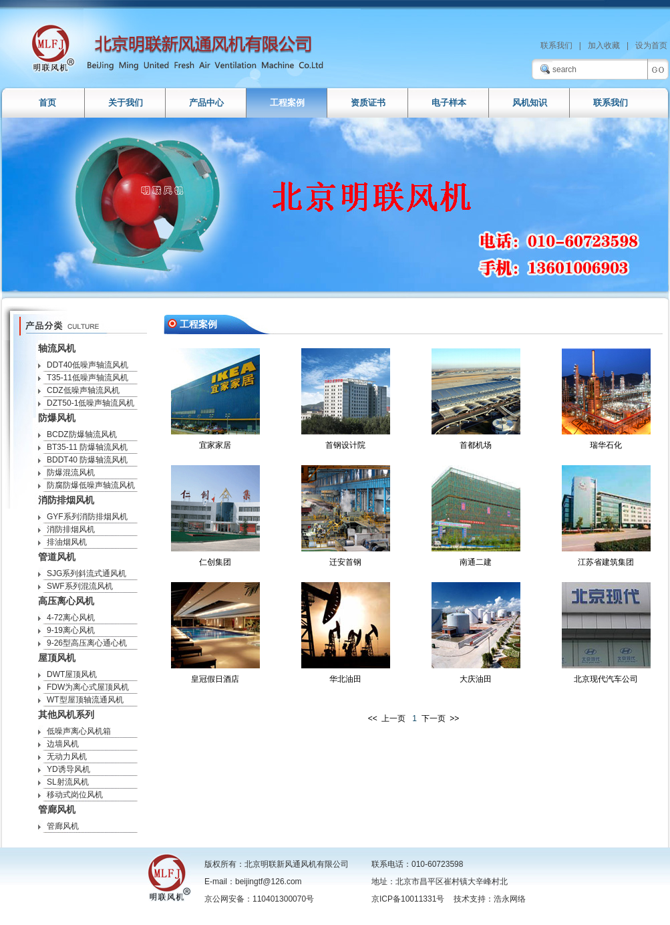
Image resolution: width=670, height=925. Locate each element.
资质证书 (368, 103)
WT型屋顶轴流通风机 (85, 699)
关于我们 (125, 103)
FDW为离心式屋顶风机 (88, 687)
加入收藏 (604, 45)
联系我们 (556, 45)
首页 (47, 103)
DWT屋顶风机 (72, 674)
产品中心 (206, 103)
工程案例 (287, 103)
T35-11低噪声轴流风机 (87, 377)
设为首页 (651, 45)
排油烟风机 (67, 542)
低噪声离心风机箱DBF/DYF (74, 732)
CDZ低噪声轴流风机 (83, 390)
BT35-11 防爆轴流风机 (87, 447)
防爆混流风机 (71, 472)
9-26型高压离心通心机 (87, 643)
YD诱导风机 (68, 769)
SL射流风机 (68, 782)
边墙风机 (63, 744)
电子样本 (449, 103)
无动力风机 (67, 756)
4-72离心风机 (71, 617)
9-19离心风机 (71, 630)
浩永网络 (510, 899)
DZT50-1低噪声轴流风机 (90, 403)
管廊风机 (63, 826)
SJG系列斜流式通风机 (86, 573)
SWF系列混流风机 (80, 586)
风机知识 (529, 103)
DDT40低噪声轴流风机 (87, 365)
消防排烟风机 (71, 529)
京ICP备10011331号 (407, 899)
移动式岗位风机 (75, 794)
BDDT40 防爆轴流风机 (87, 460)
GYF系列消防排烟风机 (87, 516)
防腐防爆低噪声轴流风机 (91, 485)
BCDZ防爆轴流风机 (82, 434)
